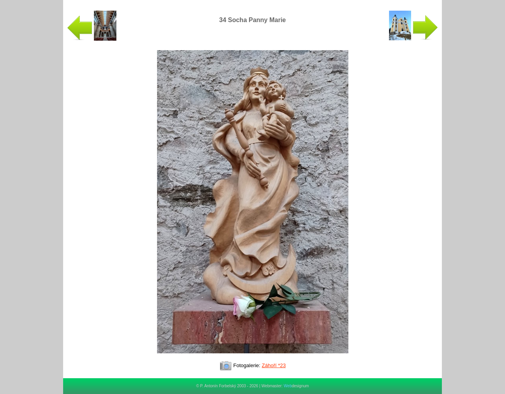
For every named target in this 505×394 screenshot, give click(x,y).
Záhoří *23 (274, 365)
